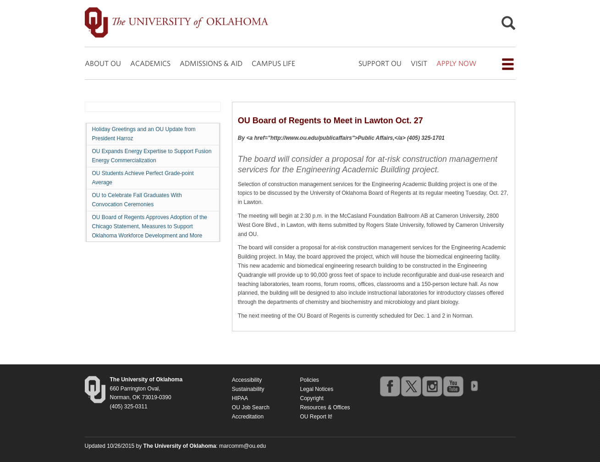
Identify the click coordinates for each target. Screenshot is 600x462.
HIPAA (240, 398)
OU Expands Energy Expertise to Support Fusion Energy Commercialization (152, 156)
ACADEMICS (150, 63)
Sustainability (248, 389)
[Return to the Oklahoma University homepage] (146, 379)
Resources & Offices (325, 407)
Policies (309, 380)
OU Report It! (316, 416)
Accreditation (248, 416)
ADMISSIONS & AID (211, 63)
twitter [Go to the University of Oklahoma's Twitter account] (410, 385)
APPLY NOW (456, 63)
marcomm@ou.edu (242, 446)
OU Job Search (251, 407)
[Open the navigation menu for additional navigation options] (508, 64)
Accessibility (247, 380)
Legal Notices (316, 389)
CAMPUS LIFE (273, 63)
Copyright (311, 398)
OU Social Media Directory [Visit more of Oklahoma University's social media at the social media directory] (473, 385)
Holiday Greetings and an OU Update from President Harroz (144, 134)
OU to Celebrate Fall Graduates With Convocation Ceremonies (137, 200)
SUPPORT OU (380, 63)
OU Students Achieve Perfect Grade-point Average (143, 178)
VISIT (419, 63)
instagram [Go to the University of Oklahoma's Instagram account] (431, 385)
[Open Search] (508, 25)
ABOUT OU (103, 63)
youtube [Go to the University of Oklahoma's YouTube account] (452, 385)
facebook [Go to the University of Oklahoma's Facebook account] (389, 385)
